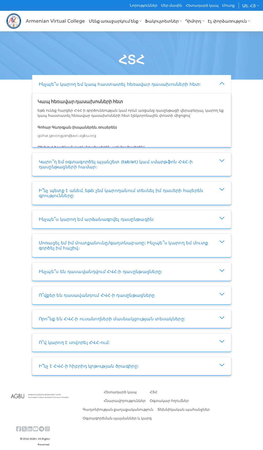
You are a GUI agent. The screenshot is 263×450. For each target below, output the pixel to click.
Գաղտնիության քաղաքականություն (118, 409)
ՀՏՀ (153, 392)
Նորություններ (143, 5)
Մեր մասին (171, 5)
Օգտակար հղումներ (169, 400)
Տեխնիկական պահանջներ (183, 409)
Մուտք (228, 5)
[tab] (131, 84)
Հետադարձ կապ (202, 5)
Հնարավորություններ (125, 400)
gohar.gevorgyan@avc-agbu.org (66, 135)
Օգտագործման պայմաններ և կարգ (117, 418)
